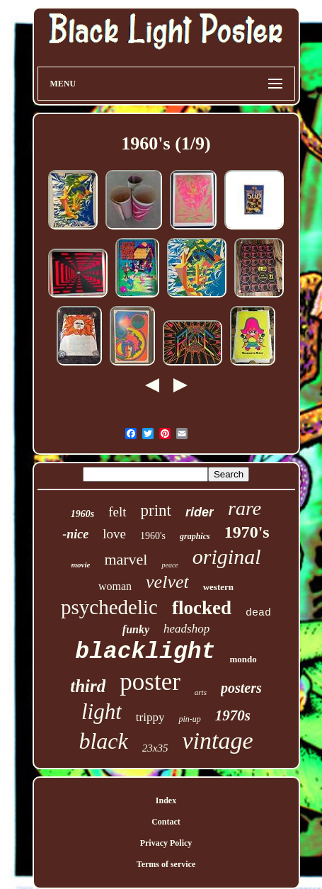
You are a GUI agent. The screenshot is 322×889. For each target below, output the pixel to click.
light (101, 711)
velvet (167, 582)
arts (201, 692)
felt (117, 511)
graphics (195, 536)
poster (150, 682)
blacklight (145, 652)
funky (135, 629)
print (156, 510)
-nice (75, 534)
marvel (125, 559)
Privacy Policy (166, 843)
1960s (82, 514)
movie (81, 564)
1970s (233, 715)
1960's (153, 536)
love (114, 533)
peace (169, 565)
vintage (217, 740)
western (218, 587)
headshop (186, 628)
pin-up (189, 719)
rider (199, 512)
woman (115, 586)
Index (166, 800)
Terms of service (166, 864)
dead (258, 613)
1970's (247, 532)
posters (241, 688)
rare (244, 508)
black (103, 741)
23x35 (155, 748)
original (226, 556)
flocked (201, 607)
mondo (242, 659)
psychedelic (109, 607)
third (87, 686)
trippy (150, 717)
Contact (165, 822)
